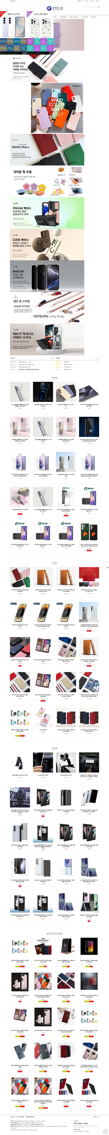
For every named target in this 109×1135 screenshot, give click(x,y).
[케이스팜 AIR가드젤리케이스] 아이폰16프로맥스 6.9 (20, 545)
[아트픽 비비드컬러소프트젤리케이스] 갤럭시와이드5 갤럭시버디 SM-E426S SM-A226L (43, 1102)
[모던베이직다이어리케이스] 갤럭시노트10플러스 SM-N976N (89, 660)
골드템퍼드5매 (63, 369)
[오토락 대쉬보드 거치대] (66, 775)
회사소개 (13, 1117)
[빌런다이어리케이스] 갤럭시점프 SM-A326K (20, 660)
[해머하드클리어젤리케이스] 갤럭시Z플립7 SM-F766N (43, 915)
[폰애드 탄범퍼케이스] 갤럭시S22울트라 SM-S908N (89, 1101)
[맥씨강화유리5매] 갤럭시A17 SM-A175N (20, 625)
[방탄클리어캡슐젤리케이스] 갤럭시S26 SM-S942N (66, 440)
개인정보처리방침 (30, 1117)
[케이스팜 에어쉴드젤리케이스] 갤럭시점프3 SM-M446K (66, 510)
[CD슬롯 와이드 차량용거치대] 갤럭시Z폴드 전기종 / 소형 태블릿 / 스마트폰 (89, 775)
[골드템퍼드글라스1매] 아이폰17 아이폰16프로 (43, 405)
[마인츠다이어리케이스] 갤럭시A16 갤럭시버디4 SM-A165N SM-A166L (89, 695)
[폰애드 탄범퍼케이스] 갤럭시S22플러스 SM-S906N (66, 1101)
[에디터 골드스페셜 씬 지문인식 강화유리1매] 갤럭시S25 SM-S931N (89, 440)
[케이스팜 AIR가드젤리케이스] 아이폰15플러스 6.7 (89, 510)
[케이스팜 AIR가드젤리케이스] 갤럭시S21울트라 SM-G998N (66, 545)
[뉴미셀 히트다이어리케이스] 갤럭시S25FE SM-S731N (89, 730)
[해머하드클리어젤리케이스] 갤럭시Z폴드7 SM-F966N (89, 845)
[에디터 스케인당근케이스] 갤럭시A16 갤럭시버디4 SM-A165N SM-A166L (89, 545)
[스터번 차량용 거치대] (43, 775)
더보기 (52, 358)
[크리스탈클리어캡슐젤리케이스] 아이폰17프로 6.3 (43, 510)
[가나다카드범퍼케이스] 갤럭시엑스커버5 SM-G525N (20, 996)
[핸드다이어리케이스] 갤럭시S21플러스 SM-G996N (20, 1031)
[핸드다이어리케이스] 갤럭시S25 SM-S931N (43, 660)
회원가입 (91, 0)
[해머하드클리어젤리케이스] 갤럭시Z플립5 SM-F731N (20, 915)
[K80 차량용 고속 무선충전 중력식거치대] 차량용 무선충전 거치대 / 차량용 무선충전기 (20, 811)
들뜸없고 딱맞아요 (64, 364)
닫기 (24, 53)
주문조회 (86, 0)
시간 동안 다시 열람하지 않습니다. (9, 53)
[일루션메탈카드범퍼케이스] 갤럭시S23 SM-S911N (66, 660)
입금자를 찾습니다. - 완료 (25, 362)
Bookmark (13, 0)
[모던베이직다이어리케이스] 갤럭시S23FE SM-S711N (43, 590)
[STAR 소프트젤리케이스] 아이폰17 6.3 (66, 405)
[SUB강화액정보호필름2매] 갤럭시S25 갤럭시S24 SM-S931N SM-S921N (89, 475)
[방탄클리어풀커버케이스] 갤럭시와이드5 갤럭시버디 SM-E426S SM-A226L (89, 625)
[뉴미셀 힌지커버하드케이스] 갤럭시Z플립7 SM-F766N (66, 915)
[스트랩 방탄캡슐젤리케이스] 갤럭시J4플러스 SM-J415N (66, 961)
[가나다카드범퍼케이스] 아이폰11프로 (43, 1030)
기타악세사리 (84, 17)
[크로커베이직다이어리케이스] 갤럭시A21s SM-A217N (66, 996)
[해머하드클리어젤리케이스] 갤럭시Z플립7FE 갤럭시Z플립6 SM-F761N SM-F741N (43, 846)
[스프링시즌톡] (43, 730)
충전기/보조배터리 (74, 17)
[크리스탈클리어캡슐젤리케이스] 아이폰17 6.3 (43, 440)
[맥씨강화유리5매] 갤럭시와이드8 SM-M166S (66, 625)
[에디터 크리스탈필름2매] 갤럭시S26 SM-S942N (89, 405)
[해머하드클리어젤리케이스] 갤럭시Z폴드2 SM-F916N (43, 810)
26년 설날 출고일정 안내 (24, 367)
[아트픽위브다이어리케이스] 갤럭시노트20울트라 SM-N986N (66, 1031)
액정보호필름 (63, 17)
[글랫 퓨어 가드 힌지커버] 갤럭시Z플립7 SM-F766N (89, 915)
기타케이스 (93, 17)
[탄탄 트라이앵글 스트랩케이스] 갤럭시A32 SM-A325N (89, 1031)
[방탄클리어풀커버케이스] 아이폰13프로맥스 (66, 475)
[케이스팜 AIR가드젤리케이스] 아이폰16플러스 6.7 (43, 545)
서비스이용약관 (20, 1117)
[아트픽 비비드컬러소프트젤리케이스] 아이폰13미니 (20, 1101)
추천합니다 (62, 362)
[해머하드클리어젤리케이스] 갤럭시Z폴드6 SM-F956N (66, 845)
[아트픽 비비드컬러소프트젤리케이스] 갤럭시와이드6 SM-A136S (43, 996)
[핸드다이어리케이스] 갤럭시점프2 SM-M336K (43, 695)
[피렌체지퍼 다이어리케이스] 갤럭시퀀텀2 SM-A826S (66, 1066)
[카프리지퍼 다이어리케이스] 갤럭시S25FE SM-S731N (20, 695)
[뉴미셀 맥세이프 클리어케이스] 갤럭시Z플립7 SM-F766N (66, 880)
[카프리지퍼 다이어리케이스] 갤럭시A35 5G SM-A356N (66, 695)
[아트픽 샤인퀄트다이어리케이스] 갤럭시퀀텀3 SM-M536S (43, 1066)
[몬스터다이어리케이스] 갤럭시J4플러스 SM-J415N (43, 961)
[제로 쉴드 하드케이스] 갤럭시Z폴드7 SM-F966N (42, 880)
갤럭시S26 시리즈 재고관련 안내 (26, 364)
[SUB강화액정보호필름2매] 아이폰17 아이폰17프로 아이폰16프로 (19, 475)
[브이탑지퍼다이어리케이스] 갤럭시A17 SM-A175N (89, 590)
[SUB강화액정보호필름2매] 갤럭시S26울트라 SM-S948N (43, 475)
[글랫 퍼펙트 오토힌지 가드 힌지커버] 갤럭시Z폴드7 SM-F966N (89, 810)
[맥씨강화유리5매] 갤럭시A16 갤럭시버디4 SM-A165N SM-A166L (42, 625)
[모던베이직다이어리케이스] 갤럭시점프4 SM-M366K (66, 590)
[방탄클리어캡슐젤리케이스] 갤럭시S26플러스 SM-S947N (20, 440)
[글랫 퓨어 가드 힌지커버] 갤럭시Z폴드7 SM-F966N (66, 810)
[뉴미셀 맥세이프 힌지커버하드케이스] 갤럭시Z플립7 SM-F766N (89, 880)
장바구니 (80, 0)
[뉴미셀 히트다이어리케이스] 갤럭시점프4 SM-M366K (66, 730)
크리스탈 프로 (63, 367)
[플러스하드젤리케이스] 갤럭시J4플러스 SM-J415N (89, 961)
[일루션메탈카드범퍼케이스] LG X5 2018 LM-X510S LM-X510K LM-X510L (89, 1066)
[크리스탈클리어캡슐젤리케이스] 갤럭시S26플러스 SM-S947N (20, 405)
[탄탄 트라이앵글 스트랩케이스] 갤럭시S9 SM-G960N (20, 730)
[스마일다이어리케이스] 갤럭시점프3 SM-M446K (20, 590)
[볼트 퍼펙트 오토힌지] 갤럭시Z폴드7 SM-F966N (19, 845)
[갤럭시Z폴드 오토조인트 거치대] (20, 775)
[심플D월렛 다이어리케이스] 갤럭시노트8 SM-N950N (89, 996)
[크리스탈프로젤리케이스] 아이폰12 (20, 509)
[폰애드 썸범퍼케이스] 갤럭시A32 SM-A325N (20, 1066)
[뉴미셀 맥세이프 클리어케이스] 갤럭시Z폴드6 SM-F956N (20, 880)
